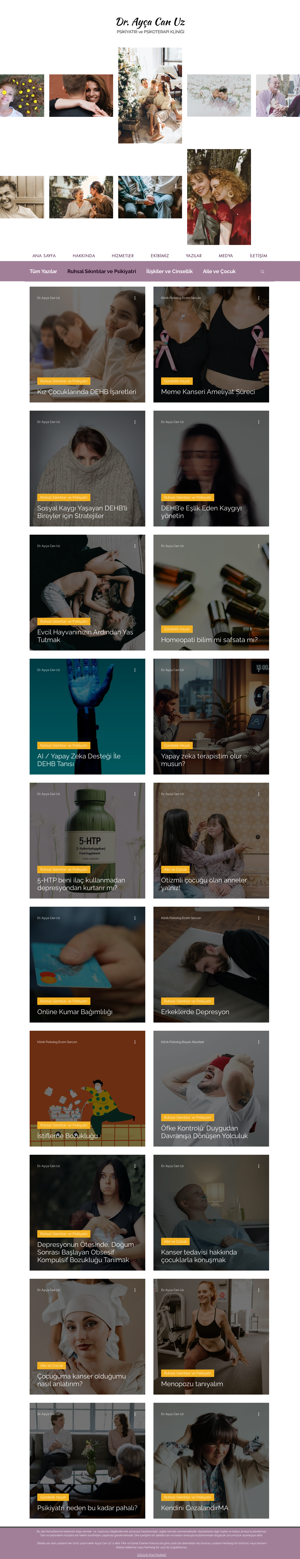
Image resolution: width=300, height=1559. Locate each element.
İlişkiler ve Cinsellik (169, 271)
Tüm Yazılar (43, 271)
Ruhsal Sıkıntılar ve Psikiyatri (101, 271)
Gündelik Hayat (177, 381)
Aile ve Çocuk (219, 271)
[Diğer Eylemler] (137, 298)
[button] (262, 272)
